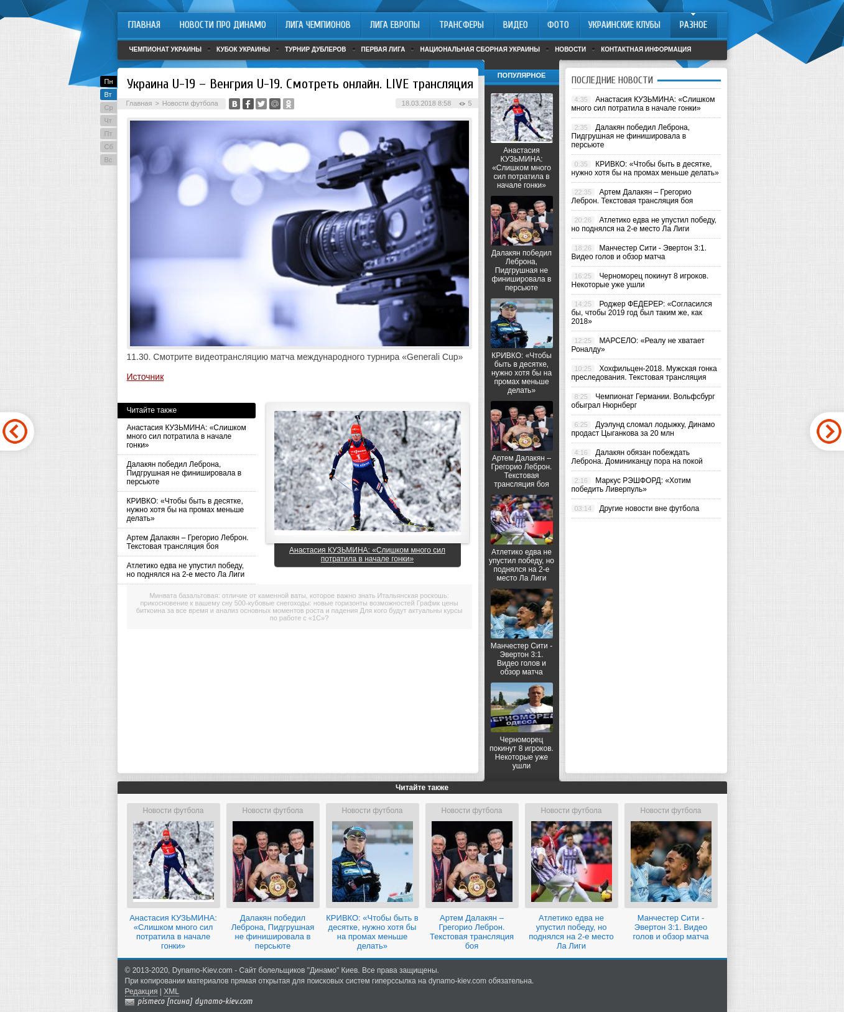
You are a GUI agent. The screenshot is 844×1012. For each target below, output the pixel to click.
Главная (139, 103)
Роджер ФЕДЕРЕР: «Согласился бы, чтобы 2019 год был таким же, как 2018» (642, 313)
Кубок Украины (243, 49)
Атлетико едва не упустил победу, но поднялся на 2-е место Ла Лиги (186, 570)
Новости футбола (190, 103)
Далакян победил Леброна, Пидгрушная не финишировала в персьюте (184, 473)
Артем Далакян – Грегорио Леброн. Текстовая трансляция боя (188, 542)
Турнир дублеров (315, 49)
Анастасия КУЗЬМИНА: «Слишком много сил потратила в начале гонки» (186, 436)
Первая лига (383, 49)
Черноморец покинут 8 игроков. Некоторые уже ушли (521, 752)
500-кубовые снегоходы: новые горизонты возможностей (324, 603)
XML (171, 991)
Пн (108, 81)
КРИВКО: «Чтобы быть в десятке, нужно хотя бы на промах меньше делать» (185, 510)
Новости (570, 49)
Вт (108, 94)
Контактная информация (646, 49)
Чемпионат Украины (165, 49)
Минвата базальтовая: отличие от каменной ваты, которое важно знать (262, 595)
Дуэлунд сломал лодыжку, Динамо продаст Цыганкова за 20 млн (643, 429)
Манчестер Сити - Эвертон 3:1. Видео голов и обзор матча (521, 659)
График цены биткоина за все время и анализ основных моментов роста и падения (297, 606)
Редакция (141, 991)
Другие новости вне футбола (649, 508)
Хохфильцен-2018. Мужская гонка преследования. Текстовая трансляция (644, 373)
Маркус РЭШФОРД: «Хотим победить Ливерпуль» (631, 485)
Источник (145, 377)
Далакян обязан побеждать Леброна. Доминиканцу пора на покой (637, 457)
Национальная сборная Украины (480, 49)
